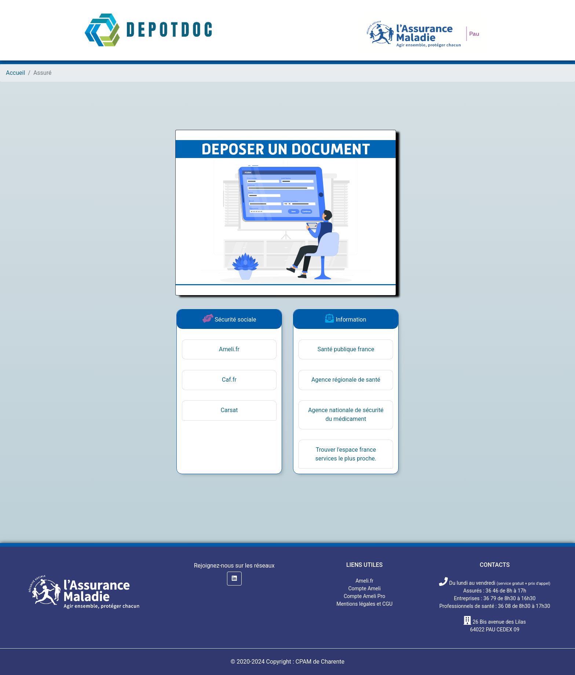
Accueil (15, 72)
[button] (234, 579)
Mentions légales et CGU (364, 604)
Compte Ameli (364, 588)
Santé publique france (346, 349)
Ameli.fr (229, 349)
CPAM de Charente (320, 661)
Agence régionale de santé (345, 379)
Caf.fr (229, 379)
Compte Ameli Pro (364, 596)
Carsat (229, 410)
